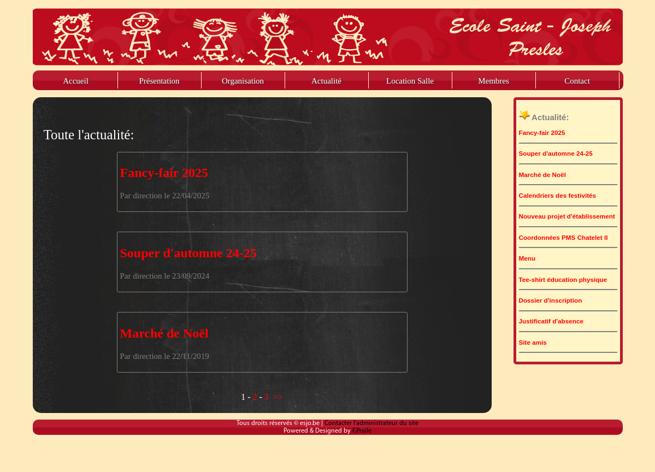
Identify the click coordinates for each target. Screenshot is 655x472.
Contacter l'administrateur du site (371, 423)
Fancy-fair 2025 (164, 173)
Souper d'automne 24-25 (188, 253)
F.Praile (361, 431)
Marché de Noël (164, 333)
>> (278, 397)
